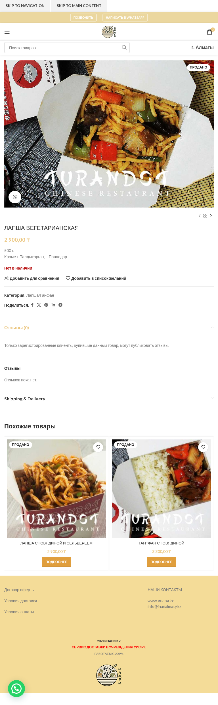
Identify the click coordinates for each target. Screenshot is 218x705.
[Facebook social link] (32, 305)
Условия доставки (20, 600)
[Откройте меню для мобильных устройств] (7, 31)
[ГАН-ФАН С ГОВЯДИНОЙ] (161, 488)
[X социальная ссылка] (39, 305)
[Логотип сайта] (109, 31)
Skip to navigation (25, 5)
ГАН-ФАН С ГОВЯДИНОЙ (161, 543)
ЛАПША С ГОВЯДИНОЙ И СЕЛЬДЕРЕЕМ (56, 543)
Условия (12, 611)
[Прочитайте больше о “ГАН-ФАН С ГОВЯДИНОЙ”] (162, 562)
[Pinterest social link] (46, 305)
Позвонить (83, 17)
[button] (16, 688)
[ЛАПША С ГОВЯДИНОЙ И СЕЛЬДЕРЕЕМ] (56, 488)
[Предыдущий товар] (199, 216)
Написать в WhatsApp (125, 17)
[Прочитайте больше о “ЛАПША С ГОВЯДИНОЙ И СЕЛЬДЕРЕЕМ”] (57, 562)
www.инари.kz (160, 600)
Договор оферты (19, 589)
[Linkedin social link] (53, 305)
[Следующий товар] (211, 216)
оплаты (27, 611)
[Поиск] (67, 47)
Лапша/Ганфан (40, 295)
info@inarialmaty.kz (164, 606)
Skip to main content (79, 5)
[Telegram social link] (60, 305)
